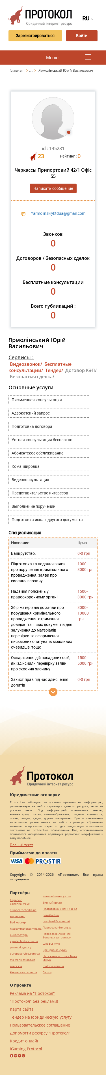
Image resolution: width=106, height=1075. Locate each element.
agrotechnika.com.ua (24, 941)
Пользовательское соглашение (40, 1025)
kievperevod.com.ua (23, 972)
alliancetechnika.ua (23, 910)
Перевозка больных (57, 927)
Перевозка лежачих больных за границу (57, 935)
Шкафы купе (51, 944)
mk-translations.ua (22, 960)
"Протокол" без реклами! (34, 1001)
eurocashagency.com (57, 896)
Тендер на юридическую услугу (41, 1017)
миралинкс (17, 916)
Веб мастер (18, 922)
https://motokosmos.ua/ (26, 928)
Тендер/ (54, 370)
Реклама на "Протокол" (32, 993)
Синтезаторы (19, 935)
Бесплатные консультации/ (40, 367)
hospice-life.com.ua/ (56, 921)
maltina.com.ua (53, 966)
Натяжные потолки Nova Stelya (60, 958)
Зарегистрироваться (35, 35)
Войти (81, 35)
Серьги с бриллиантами (20, 902)
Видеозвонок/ (26, 364)
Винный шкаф (52, 902)
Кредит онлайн (25, 1041)
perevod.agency (20, 947)
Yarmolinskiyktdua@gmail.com (58, 213)
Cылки (47, 972)
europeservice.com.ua (25, 953)
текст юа (16, 966)
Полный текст (21, 844)
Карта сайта (22, 1009)
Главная (17, 70)
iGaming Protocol (26, 1048)
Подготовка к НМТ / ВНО (60, 909)
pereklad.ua (51, 915)
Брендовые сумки (55, 950)
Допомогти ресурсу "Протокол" (40, 1033)
